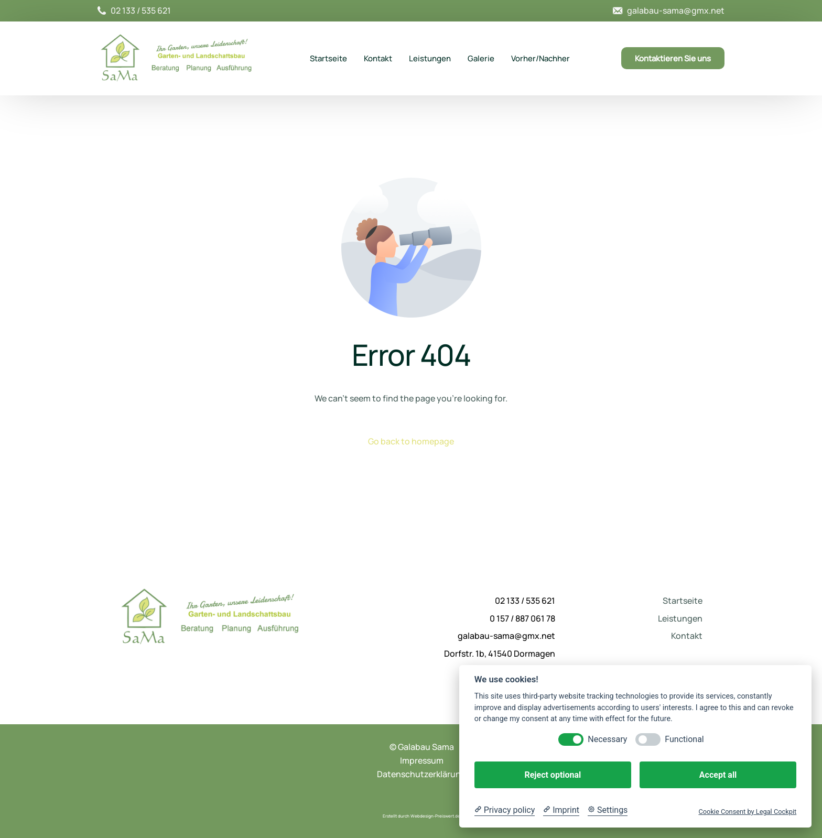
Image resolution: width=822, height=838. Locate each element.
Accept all (718, 775)
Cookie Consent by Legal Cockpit (747, 811)
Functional (684, 739)
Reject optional (552, 775)
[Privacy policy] (504, 810)
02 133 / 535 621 (141, 10)
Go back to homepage (411, 441)
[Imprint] (561, 810)
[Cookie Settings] (608, 810)
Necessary (607, 739)
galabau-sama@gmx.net (675, 10)
